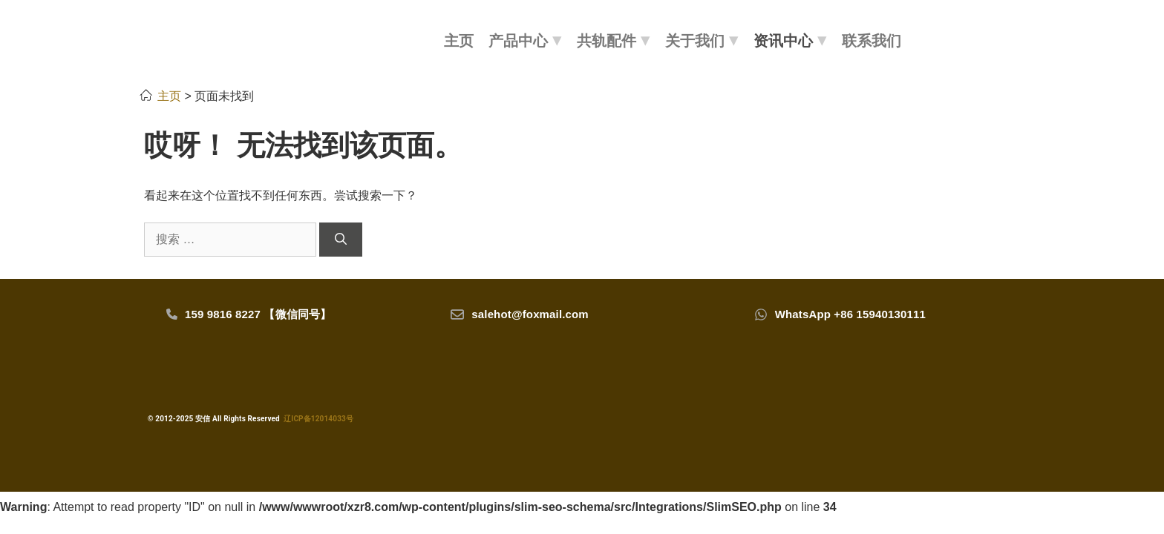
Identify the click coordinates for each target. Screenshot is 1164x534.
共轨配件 (613, 40)
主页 (459, 41)
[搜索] (935, 39)
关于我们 (702, 40)
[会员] (965, 39)
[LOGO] (271, 40)
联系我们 (871, 41)
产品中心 (525, 40)
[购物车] (996, 39)
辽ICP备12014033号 (318, 419)
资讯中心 (790, 40)
